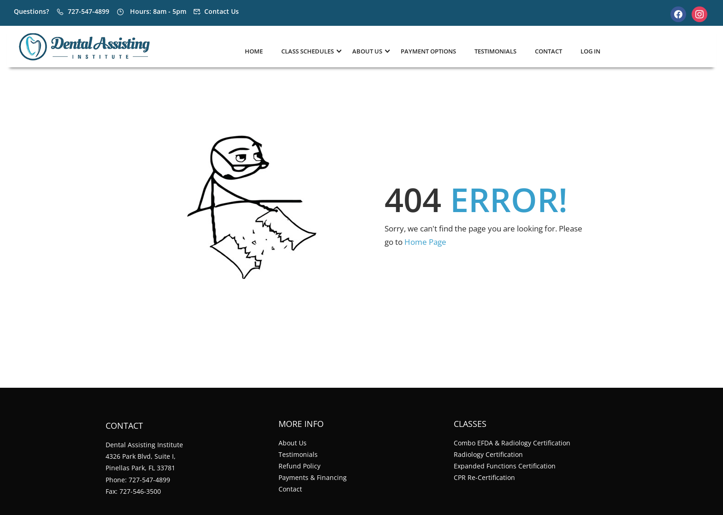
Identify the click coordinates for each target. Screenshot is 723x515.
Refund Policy (299, 466)
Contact (548, 51)
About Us (293, 442)
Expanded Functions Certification (505, 466)
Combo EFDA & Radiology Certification (512, 442)
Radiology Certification (488, 454)
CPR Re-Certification (484, 477)
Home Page (425, 242)
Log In (590, 51)
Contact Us (221, 11)
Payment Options (428, 51)
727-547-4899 (88, 11)
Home (254, 51)
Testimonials (495, 51)
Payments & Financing (313, 477)
